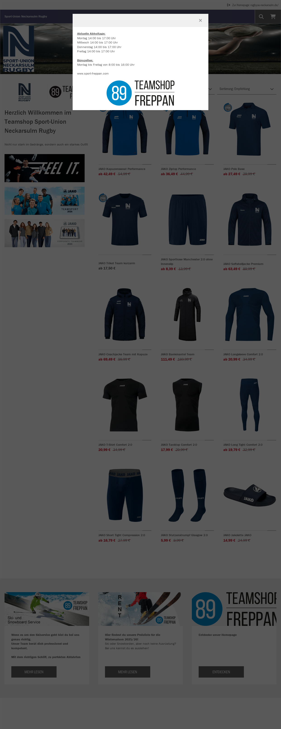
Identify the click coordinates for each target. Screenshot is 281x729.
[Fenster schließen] (200, 20)
